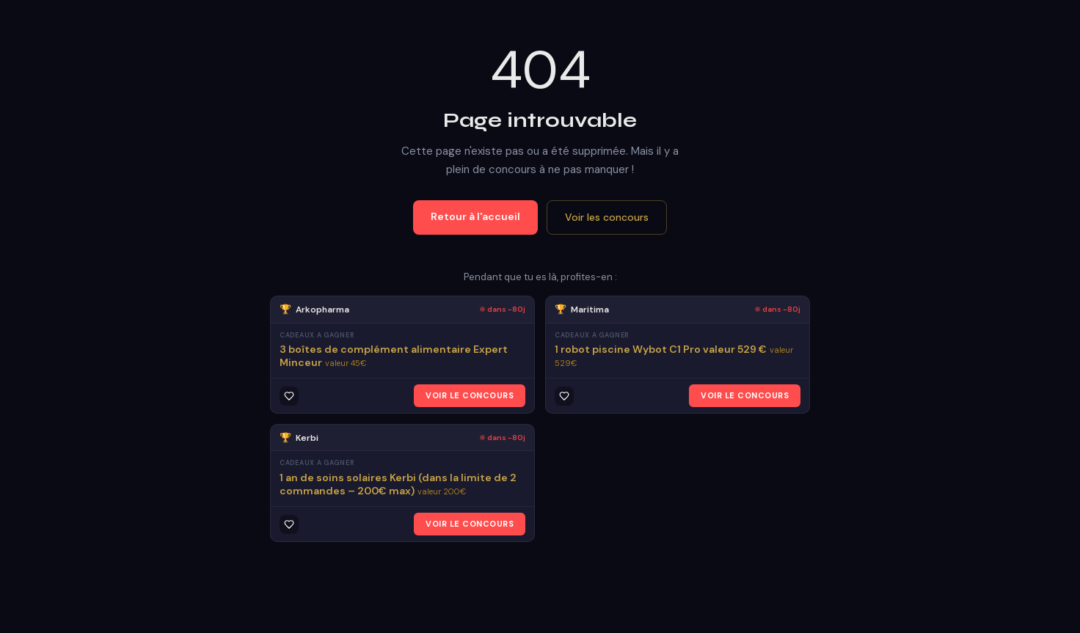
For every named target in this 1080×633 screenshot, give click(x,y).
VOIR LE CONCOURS (470, 395)
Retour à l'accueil (475, 216)
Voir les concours (607, 217)
